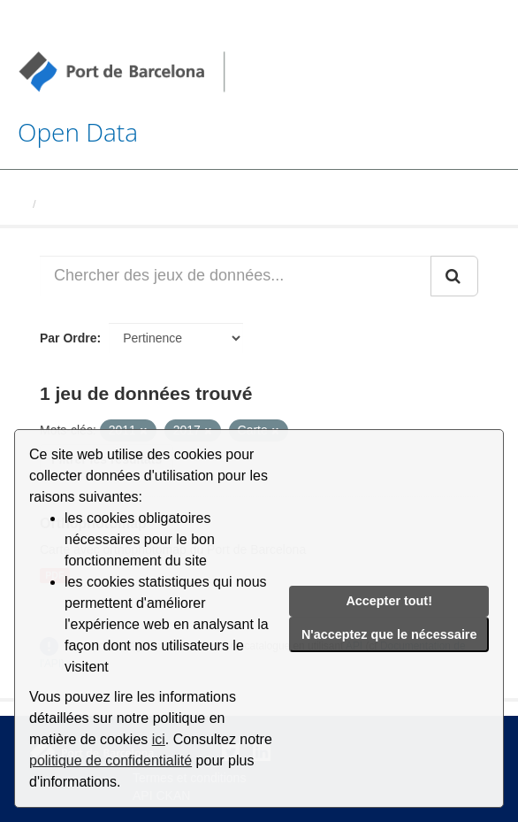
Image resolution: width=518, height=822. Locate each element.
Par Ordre (68, 338)
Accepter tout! (389, 601)
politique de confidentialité (110, 760)
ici (158, 739)
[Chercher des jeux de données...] (235, 276)
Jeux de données (89, 204)
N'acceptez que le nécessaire (389, 634)
